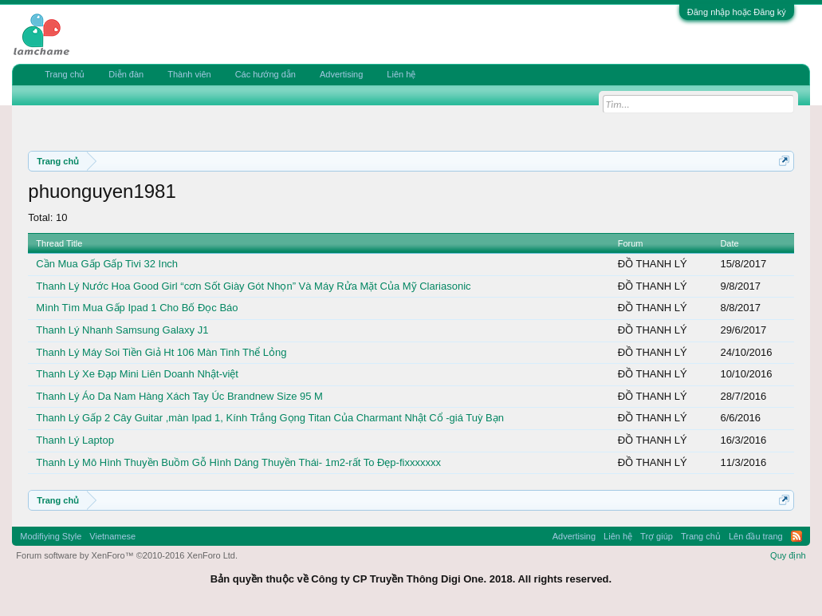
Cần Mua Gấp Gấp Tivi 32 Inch (107, 264)
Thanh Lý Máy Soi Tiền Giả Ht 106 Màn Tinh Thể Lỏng (161, 352)
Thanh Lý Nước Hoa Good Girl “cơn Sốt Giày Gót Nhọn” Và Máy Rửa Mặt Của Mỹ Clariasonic (253, 286)
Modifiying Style (50, 536)
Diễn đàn (126, 74)
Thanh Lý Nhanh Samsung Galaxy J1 (122, 330)
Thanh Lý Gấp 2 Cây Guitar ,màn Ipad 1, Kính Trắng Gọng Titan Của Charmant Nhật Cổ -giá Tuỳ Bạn (270, 418)
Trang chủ (65, 74)
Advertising (341, 74)
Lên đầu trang (756, 536)
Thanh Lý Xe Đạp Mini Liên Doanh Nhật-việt (137, 374)
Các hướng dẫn (265, 74)
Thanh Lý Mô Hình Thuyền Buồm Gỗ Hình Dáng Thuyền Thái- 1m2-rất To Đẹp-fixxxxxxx (238, 462)
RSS (796, 536)
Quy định (788, 555)
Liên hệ (401, 74)
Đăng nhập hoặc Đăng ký (736, 12)
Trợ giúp (656, 536)
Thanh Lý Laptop (75, 440)
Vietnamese (112, 536)
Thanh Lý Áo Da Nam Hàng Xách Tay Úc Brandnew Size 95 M (179, 396)
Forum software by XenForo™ (127, 555)
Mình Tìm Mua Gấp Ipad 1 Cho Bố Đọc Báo (137, 308)
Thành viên (188, 74)
